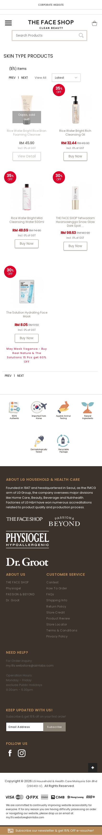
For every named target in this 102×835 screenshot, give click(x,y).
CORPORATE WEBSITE (51, 5)
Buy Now (75, 156)
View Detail (27, 156)
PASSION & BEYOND (20, 594)
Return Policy (56, 606)
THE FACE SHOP (17, 582)
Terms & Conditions (61, 630)
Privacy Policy (57, 636)
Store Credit (55, 612)
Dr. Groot (13, 600)
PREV (12, 78)
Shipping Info (56, 600)
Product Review (58, 618)
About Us (15, 574)
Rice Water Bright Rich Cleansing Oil (75, 133)
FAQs (50, 594)
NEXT (24, 78)
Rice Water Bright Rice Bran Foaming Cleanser (26, 133)
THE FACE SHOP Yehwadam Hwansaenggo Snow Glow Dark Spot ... (75, 222)
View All (40, 78)
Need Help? (17, 652)
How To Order (56, 588)
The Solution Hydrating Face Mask (26, 314)
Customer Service (65, 574)
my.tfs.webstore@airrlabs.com (30, 666)
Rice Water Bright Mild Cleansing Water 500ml (26, 220)
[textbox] (49, 35)
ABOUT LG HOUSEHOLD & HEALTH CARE (43, 479)
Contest (52, 582)
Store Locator (56, 624)
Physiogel (13, 588)
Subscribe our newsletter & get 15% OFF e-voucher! (55, 831)
